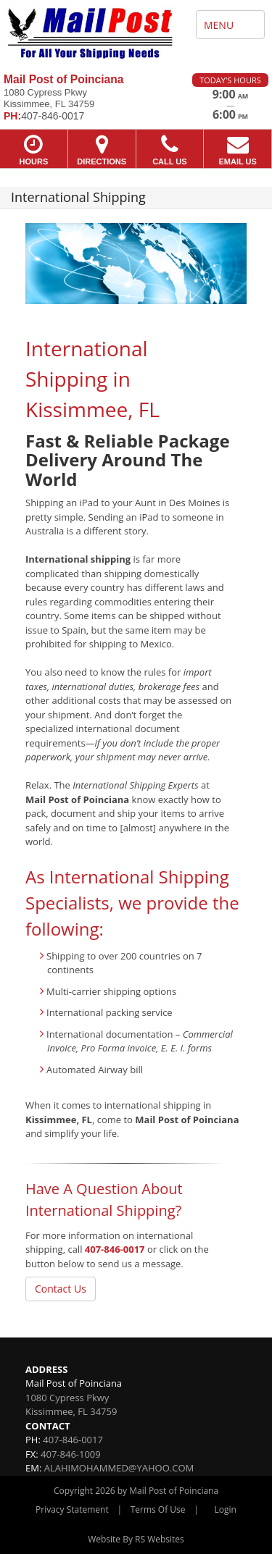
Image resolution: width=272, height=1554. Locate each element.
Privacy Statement (72, 1509)
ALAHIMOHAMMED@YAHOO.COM (119, 1467)
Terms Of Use (158, 1509)
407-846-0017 (115, 1249)
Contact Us (60, 1288)
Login (225, 1509)
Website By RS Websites (136, 1539)
